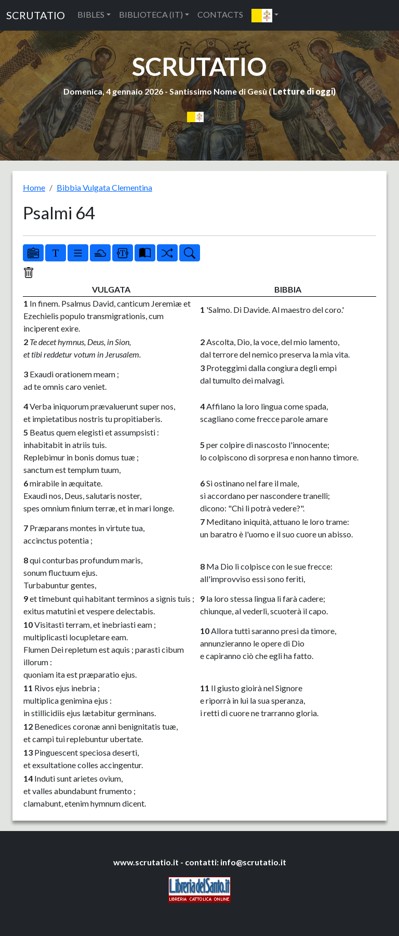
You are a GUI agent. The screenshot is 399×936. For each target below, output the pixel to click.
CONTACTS (220, 14)
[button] (265, 15)
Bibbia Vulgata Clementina (104, 187)
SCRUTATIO (35, 15)
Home (34, 187)
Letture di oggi (303, 91)
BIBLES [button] (90, 14)
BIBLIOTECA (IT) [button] (151, 14)
